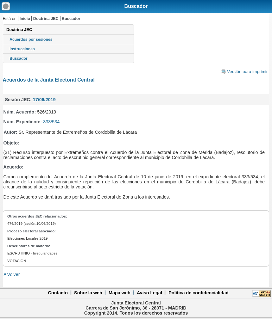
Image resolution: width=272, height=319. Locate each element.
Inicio (25, 18)
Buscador (136, 6)
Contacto (58, 292)
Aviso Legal (149, 292)
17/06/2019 (44, 99)
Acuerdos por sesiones (30, 39)
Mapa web (119, 292)
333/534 (51, 121)
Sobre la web (88, 292)
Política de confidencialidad (198, 292)
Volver (13, 274)
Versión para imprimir (247, 71)
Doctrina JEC (46, 18)
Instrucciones (22, 49)
